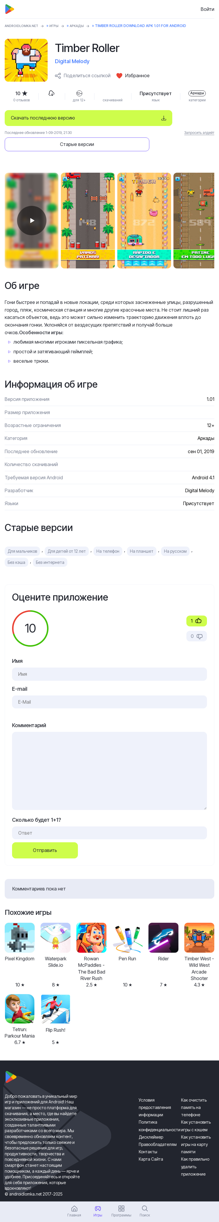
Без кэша (16, 546)
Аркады (83, 25)
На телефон (107, 534)
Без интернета (50, 546)
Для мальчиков (22, 534)
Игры (58, 25)
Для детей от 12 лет (67, 534)
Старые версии (175, 118)
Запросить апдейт (199, 132)
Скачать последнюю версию (43, 118)
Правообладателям (158, 1128)
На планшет (141, 534)
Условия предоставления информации (155, 1091)
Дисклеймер (151, 1120)
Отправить (45, 834)
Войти (207, 9)
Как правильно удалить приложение (195, 1150)
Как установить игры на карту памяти (196, 1128)
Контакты (148, 1135)
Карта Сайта (151, 1142)
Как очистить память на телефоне (194, 1091)
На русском (175, 534)
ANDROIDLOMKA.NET (24, 25)
